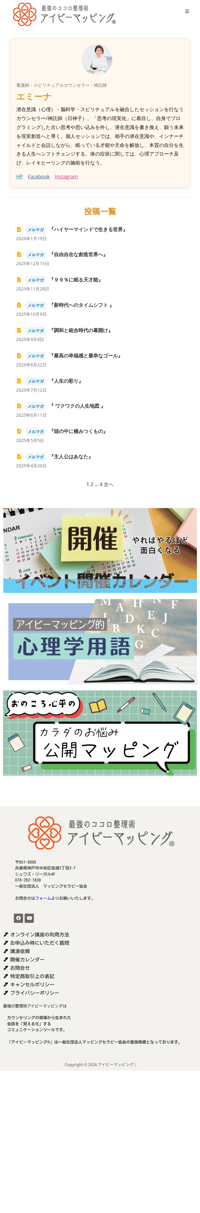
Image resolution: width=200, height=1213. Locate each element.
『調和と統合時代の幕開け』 (64, 330)
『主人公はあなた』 (54, 456)
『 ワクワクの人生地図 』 (61, 405)
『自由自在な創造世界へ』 (62, 254)
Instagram (66, 176)
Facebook (39, 176)
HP (19, 176)
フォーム (43, 898)
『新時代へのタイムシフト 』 (65, 305)
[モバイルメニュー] (185, 11)
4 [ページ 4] (101, 484)
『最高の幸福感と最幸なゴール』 (69, 355)
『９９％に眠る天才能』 (59, 279)
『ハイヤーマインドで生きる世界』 (72, 229)
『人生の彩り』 (49, 380)
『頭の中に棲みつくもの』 (62, 431)
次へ (109, 484)
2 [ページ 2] (91, 484)
